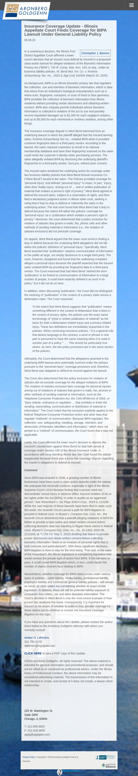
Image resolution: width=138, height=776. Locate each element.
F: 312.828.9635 (34, 730)
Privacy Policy (28, 757)
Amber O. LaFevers (36, 637)
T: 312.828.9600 (34, 726)
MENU (131, 5)
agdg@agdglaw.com (37, 734)
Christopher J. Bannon (95, 53)
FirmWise (33, 771)
